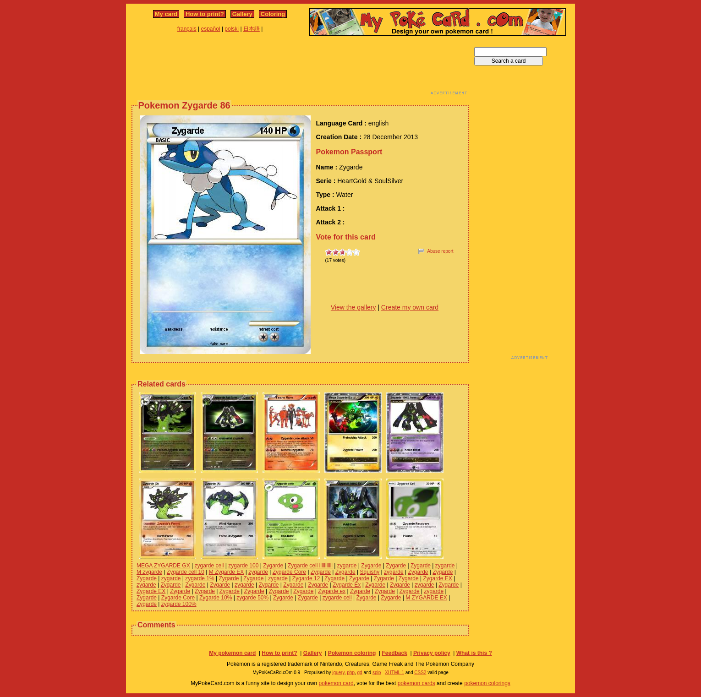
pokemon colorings (487, 683)
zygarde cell (209, 565)
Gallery (242, 14)
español (210, 29)
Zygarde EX (437, 578)
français (187, 29)
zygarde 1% (199, 578)
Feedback (394, 653)
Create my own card (409, 307)
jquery (338, 672)
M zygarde (149, 572)
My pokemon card (232, 653)
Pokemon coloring (352, 653)
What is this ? (474, 653)
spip (376, 672)
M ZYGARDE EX (426, 597)
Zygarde (273, 565)
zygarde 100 (243, 565)
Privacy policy (431, 653)
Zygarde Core (289, 572)
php (351, 672)
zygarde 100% (179, 604)
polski (232, 29)
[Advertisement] (300, 67)
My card (166, 14)
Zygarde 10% (215, 597)
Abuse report (440, 251)
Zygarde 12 (306, 578)
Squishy (370, 572)
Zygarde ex (331, 591)
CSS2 (420, 672)
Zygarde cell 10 (185, 572)
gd (359, 672)
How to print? (205, 14)
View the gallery (353, 307)
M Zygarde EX (226, 572)
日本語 (251, 29)
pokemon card (336, 683)
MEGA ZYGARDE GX (163, 565)
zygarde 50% (252, 597)
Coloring (273, 14)
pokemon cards (416, 683)
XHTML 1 (394, 672)
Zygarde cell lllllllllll (310, 565)
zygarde (347, 565)
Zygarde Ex (347, 585)
